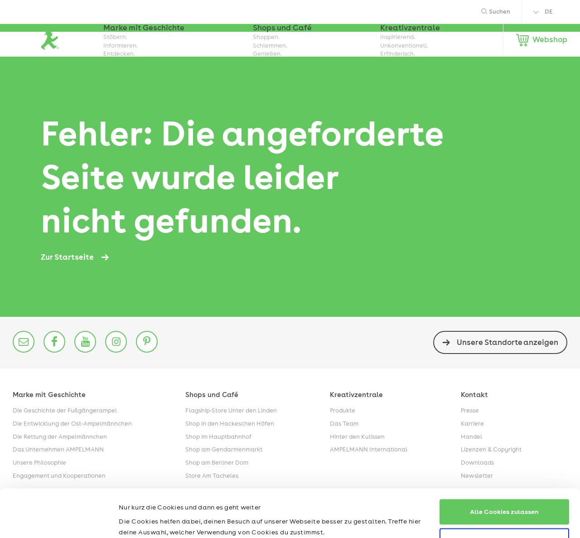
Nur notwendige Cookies (504, 493)
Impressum (136, 495)
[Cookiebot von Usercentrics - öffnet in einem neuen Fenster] (58, 520)
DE (548, 11)
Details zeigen (141, 520)
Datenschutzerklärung (195, 495)
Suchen (495, 11)
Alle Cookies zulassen (504, 464)
